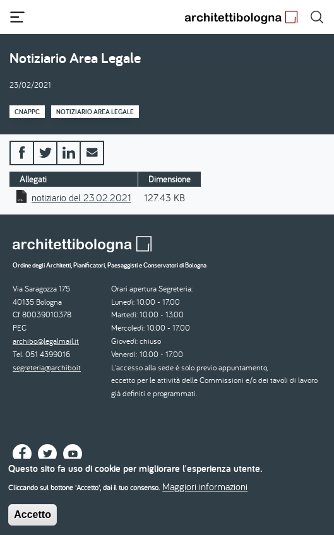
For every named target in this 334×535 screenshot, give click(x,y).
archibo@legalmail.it (46, 341)
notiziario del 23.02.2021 (81, 197)
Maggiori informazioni (205, 493)
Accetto (32, 521)
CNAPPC (27, 111)
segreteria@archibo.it (47, 367)
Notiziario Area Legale (95, 111)
